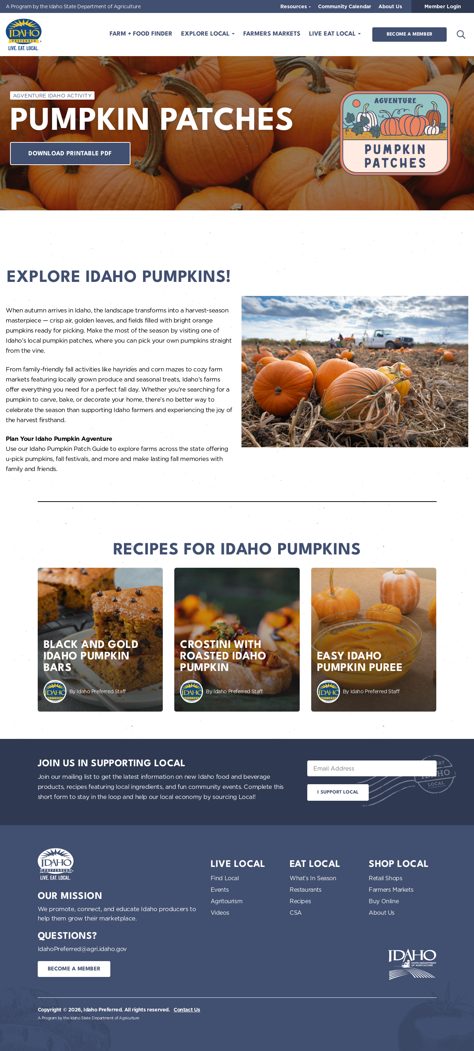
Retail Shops (385, 878)
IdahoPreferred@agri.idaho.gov (82, 948)
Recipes (300, 901)
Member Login (442, 6)
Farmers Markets (271, 34)
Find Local (225, 878)
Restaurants (306, 889)
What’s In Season (313, 878)
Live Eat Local (333, 34)
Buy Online (384, 901)
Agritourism (227, 901)
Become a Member (409, 34)
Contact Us (187, 1009)
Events (220, 889)
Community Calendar (344, 6)
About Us (390, 6)
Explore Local (206, 34)
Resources (294, 6)
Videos (220, 912)
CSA (296, 912)
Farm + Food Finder (141, 34)
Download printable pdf (70, 154)
